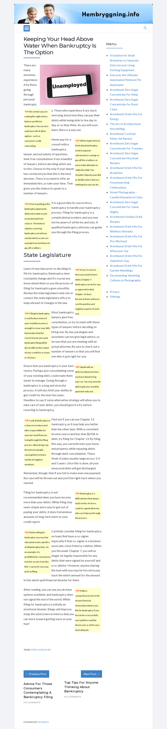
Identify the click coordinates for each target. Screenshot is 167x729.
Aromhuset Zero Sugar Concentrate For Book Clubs (124, 104)
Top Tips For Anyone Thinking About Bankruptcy (81, 687)
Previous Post (36, 673)
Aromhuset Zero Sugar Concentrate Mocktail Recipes (124, 158)
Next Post (91, 673)
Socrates (43, 722)
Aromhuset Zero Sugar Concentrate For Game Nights (124, 207)
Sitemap (115, 296)
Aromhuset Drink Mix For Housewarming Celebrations (126, 182)
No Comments (32, 702)
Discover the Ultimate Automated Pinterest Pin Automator (125, 79)
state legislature (41, 649)
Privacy (114, 291)
